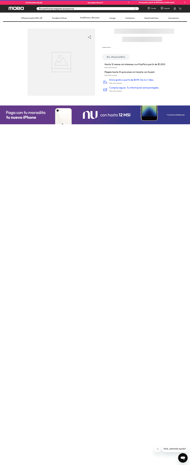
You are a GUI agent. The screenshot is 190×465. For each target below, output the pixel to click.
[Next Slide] (184, 2)
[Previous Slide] (128, 2)
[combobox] (88, 8)
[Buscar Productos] (135, 9)
